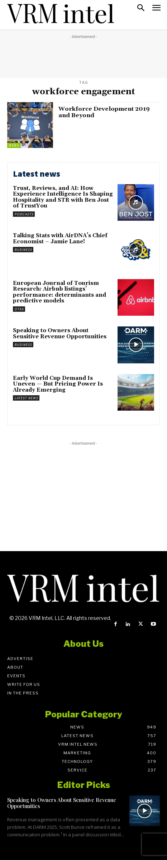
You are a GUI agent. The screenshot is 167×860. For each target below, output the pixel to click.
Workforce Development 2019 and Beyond (104, 112)
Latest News (26, 398)
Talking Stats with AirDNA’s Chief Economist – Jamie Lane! (60, 238)
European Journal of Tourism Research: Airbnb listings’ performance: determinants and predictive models (59, 292)
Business (23, 249)
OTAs (19, 309)
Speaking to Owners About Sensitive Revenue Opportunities (59, 333)
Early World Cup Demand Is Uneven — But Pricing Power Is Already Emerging (58, 384)
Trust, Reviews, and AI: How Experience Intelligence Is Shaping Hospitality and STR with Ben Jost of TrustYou (63, 197)
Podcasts (23, 214)
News (14, 145)
